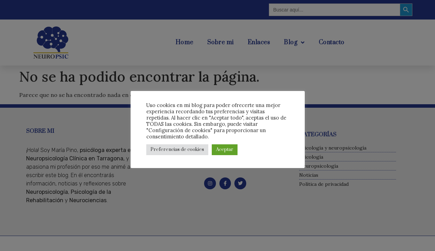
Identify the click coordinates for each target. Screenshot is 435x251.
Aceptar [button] (224, 149)
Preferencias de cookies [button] (177, 149)
